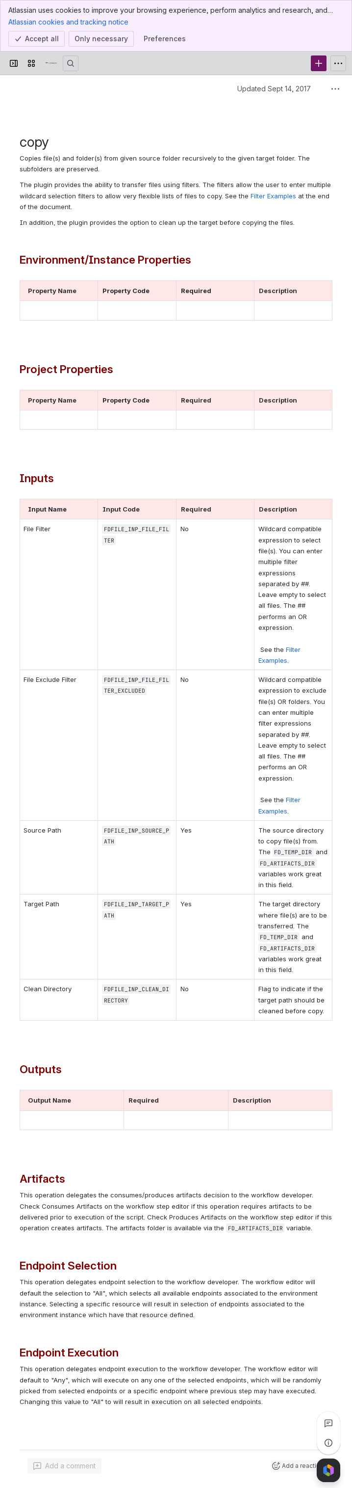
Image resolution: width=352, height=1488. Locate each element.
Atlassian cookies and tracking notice (68, 21)
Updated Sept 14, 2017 (274, 88)
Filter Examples (273, 196)
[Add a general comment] (64, 1466)
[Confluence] (51, 63)
